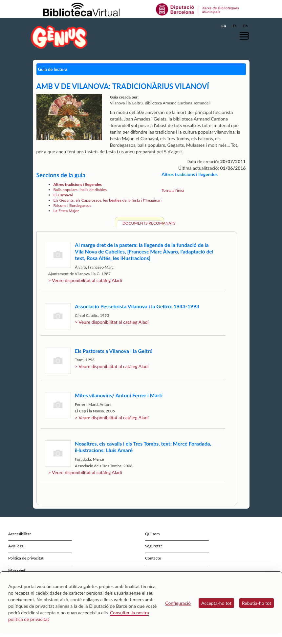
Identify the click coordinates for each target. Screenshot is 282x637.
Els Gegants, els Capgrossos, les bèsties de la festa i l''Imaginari (108, 200)
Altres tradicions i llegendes (78, 184)
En (245, 25)
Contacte (153, 558)
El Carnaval (63, 194)
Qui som (152, 533)
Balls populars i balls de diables (80, 189)
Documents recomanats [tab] (142, 223)
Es (235, 25)
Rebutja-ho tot (256, 603)
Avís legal (16, 545)
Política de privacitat (26, 558)
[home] (59, 37)
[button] (245, 35)
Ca (224, 25)
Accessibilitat (19, 533)
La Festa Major (66, 210)
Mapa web (17, 570)
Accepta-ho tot (216, 603)
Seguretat (153, 545)
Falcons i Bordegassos (72, 205)
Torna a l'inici (173, 190)
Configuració (178, 603)
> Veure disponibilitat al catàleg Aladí (85, 280)
